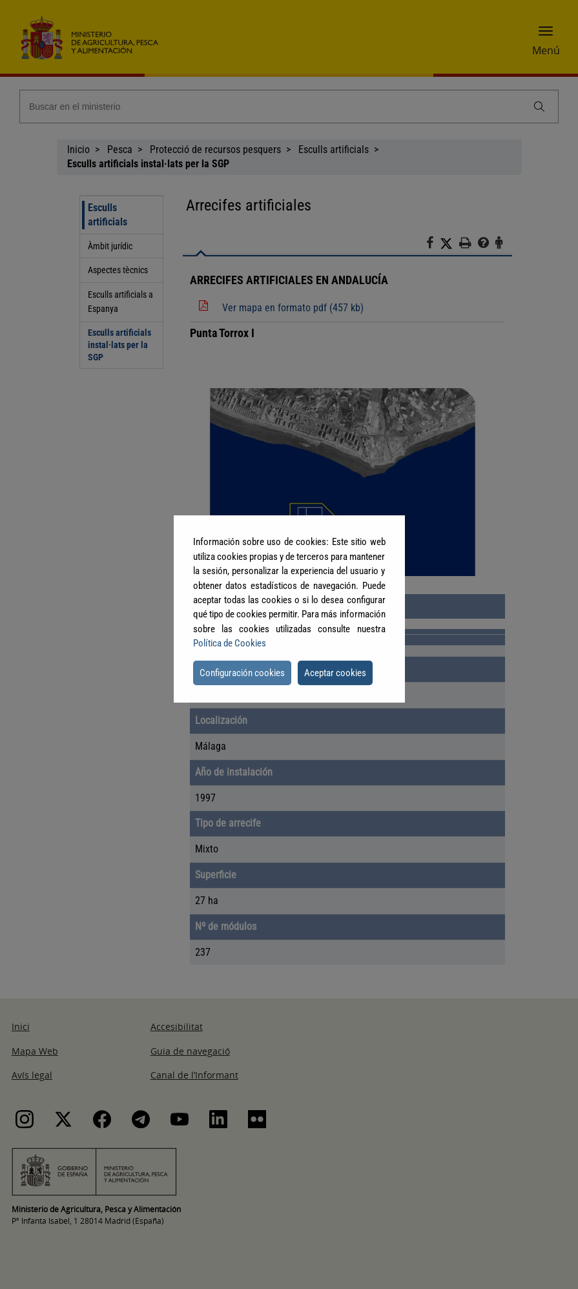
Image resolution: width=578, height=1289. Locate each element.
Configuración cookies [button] (242, 673)
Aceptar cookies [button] (335, 673)
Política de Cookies (229, 643)
